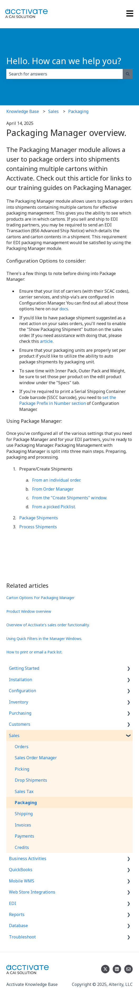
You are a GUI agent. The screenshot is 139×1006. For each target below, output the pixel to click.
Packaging (78, 111)
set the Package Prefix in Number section (67, 400)
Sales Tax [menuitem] (24, 791)
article (46, 341)
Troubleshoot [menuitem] (22, 937)
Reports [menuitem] (16, 914)
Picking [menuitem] (22, 769)
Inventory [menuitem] (18, 702)
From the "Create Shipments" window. (69, 498)
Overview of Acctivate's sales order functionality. (48, 624)
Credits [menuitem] (22, 847)
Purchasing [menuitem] (20, 713)
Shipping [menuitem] (24, 814)
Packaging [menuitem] (26, 802)
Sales (53, 111)
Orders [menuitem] (21, 746)
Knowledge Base (22, 111)
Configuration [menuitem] (22, 691)
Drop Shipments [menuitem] (31, 780)
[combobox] (64, 74)
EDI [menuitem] (12, 903)
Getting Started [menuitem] (24, 668)
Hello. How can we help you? (63, 61)
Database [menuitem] (18, 925)
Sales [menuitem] (14, 735)
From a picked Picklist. (54, 507)
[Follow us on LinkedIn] (117, 969)
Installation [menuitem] (20, 679)
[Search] (128, 74)
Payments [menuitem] (24, 836)
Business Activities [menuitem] (27, 858)
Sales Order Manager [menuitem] (36, 758)
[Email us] (128, 969)
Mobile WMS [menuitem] (21, 881)
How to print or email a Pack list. (34, 651)
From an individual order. (56, 480)
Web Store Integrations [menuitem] (32, 892)
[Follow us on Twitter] (105, 969)
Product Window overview (28, 611)
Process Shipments (38, 527)
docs (63, 309)
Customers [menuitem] (19, 724)
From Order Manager (53, 489)
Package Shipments (38, 518)
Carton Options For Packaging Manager (40, 597)
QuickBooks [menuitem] (20, 869)
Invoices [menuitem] (23, 825)
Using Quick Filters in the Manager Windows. (44, 638)
